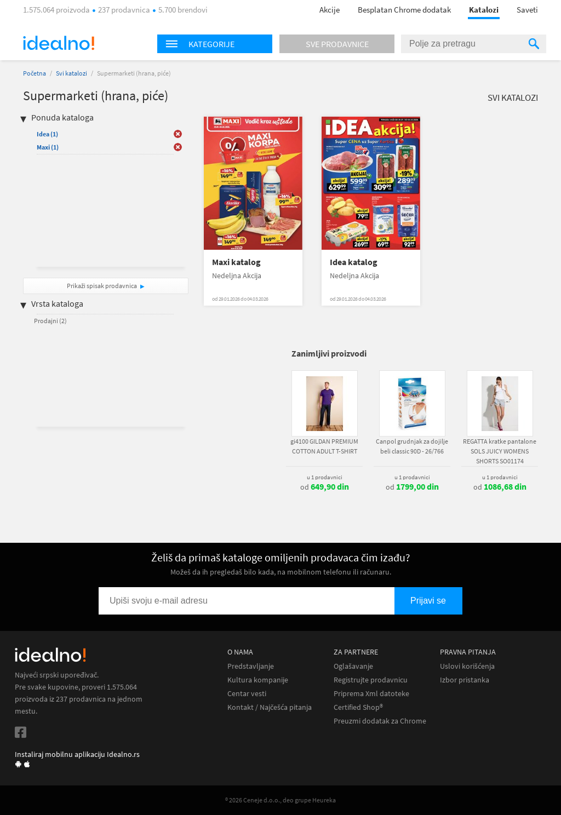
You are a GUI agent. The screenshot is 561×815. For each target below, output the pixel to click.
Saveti (527, 9)
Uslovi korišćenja (467, 666)
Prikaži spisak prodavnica (102, 286)
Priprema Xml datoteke (371, 693)
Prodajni (50, 321)
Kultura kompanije (257, 680)
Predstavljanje (250, 666)
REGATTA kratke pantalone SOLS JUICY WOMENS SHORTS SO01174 (499, 451)
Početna (34, 73)
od (324, 487)
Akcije (329, 9)
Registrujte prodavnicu (371, 680)
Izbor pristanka (464, 680)
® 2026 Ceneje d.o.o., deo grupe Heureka (280, 800)
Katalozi (484, 9)
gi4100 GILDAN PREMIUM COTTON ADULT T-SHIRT (324, 446)
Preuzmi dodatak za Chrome (380, 721)
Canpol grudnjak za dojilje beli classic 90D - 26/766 (412, 446)
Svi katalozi (71, 73)
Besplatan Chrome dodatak (404, 9)
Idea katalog (353, 262)
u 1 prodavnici (324, 477)
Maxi (48, 147)
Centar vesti (246, 693)
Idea (47, 134)
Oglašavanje (353, 666)
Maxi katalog (236, 262)
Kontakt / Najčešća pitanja (269, 707)
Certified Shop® (358, 707)
